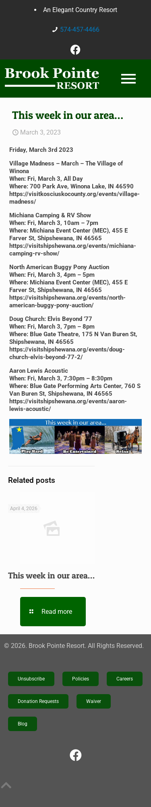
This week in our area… (51, 575)
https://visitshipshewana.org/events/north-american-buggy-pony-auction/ (67, 301)
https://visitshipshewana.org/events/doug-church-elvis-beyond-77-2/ (67, 353)
